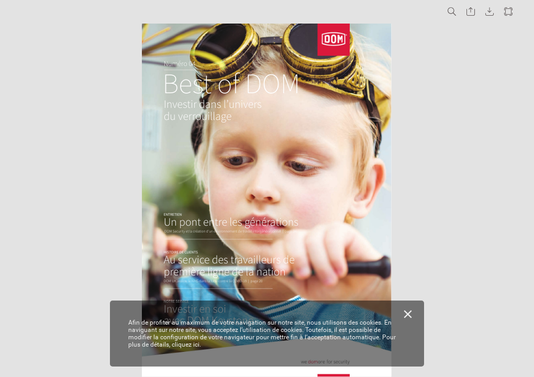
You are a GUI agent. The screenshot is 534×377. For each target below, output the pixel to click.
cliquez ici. (186, 344)
